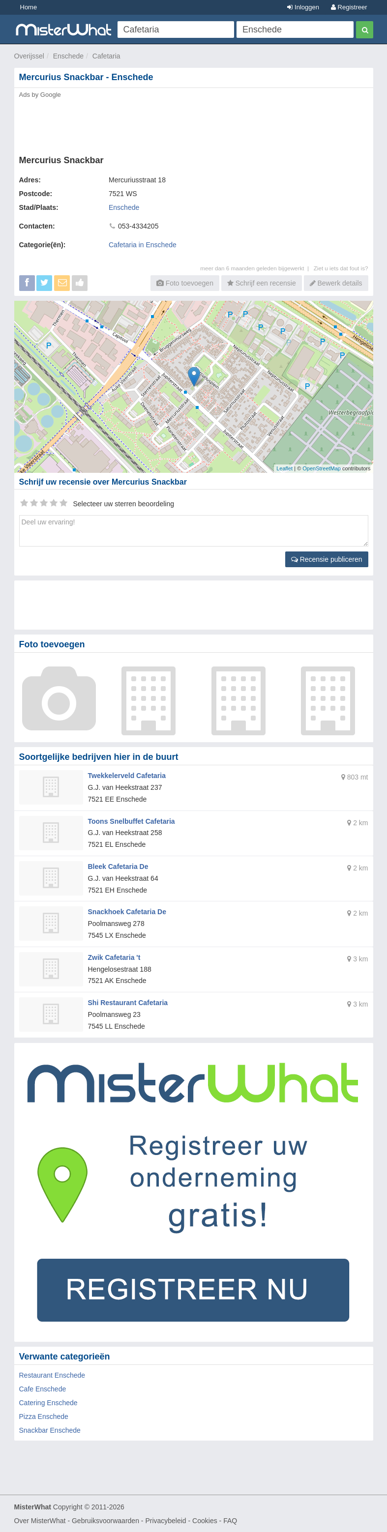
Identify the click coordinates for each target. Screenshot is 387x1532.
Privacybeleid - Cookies (181, 1520)
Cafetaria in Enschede (143, 245)
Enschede (68, 56)
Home (28, 7)
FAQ (230, 1520)
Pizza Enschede (43, 1416)
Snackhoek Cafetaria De (127, 912)
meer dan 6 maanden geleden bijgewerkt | (256, 268)
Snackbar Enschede (50, 1430)
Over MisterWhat (40, 1520)
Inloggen (303, 7)
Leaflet (284, 468)
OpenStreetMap (321, 468)
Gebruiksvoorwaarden (105, 1520)
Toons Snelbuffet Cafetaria (131, 821)
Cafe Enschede (42, 1388)
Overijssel (29, 56)
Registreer (349, 7)
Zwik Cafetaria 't (114, 957)
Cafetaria (106, 56)
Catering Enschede (48, 1402)
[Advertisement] (193, 124)
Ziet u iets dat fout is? (341, 268)
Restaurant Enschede (52, 1375)
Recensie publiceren (326, 559)
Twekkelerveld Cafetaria (127, 776)
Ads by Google (40, 94)
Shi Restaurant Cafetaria (128, 1003)
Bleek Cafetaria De (118, 866)
